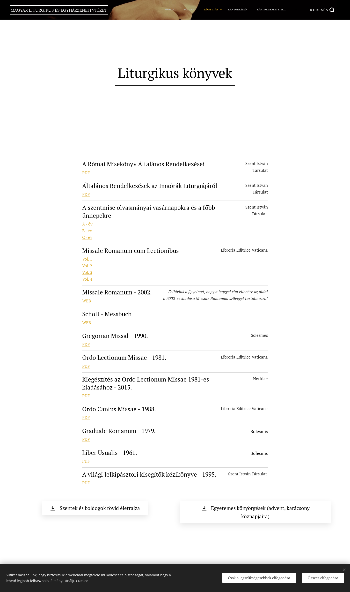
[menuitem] (238, 10)
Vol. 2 (87, 266)
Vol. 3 (87, 272)
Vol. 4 (87, 279)
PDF (86, 172)
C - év (87, 237)
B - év (87, 230)
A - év (87, 224)
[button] (322, 10)
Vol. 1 (87, 259)
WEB (86, 301)
